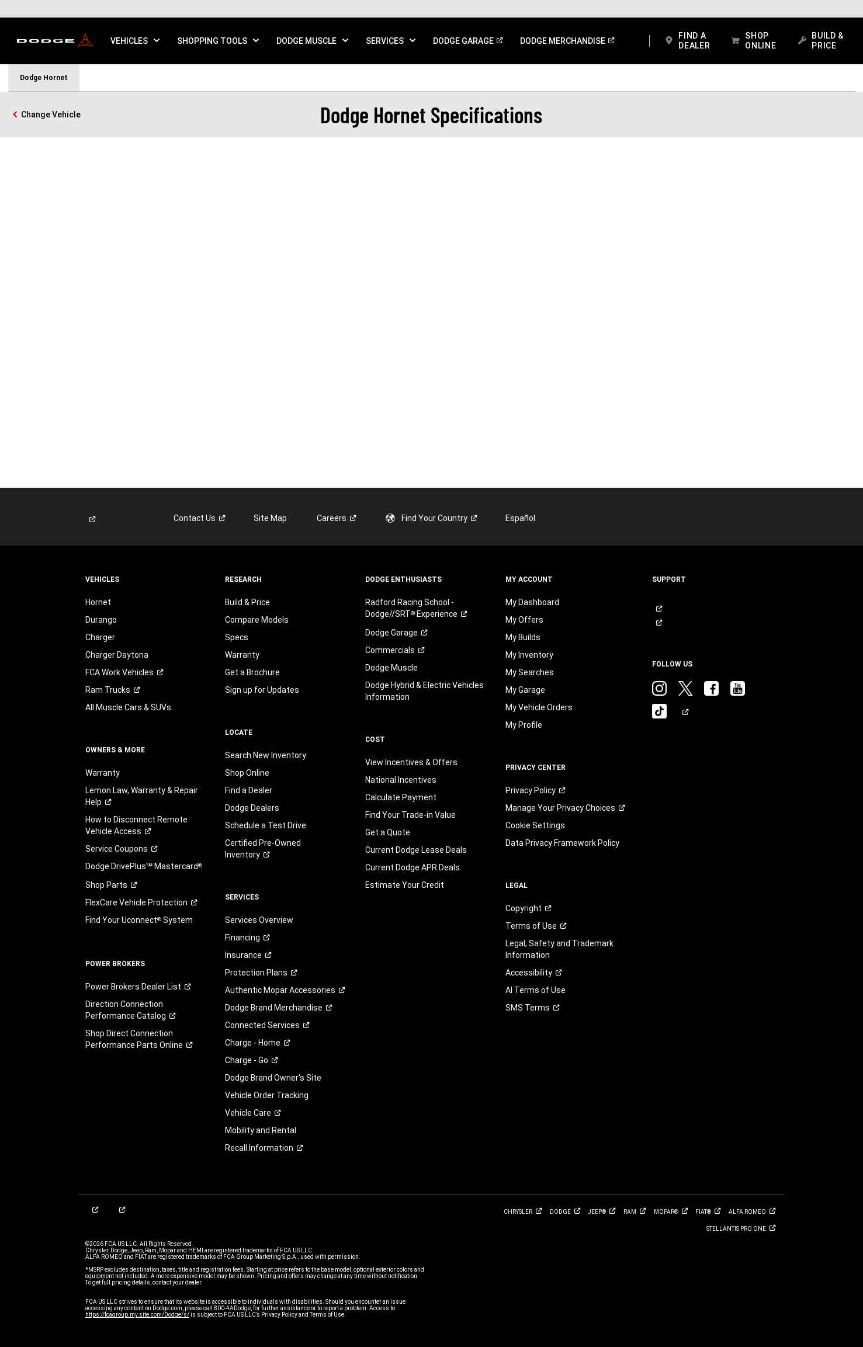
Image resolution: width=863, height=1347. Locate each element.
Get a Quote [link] (387, 832)
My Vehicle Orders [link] (539, 707)
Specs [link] (236, 637)
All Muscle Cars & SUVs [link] (128, 707)
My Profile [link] (523, 725)
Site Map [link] (270, 518)
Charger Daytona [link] (116, 654)
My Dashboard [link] (532, 602)
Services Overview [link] (259, 920)
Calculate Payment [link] (400, 797)
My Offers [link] (524, 619)
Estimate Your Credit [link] (404, 885)
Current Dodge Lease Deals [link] (416, 850)
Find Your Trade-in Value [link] (410, 815)
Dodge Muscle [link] (391, 667)
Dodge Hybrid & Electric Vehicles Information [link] (424, 691)
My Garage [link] (525, 690)
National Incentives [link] (400, 779)
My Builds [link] (522, 637)
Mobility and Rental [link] (260, 1130)
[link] (55, 41)
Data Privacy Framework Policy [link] (562, 843)
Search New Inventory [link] (265, 755)
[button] (135, 41)
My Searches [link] (529, 672)
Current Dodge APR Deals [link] (412, 867)
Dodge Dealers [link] (252, 808)
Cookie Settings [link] (535, 825)
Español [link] (520, 518)
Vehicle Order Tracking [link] (267, 1095)
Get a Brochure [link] (252, 672)
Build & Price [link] (247, 602)
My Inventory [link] (529, 654)
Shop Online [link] (247, 772)
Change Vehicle (51, 114)
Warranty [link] (102, 772)
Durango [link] (101, 619)
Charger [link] (100, 637)
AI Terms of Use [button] (535, 990)
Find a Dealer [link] (248, 790)
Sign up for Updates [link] (262, 690)
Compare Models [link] (257, 619)
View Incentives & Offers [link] (411, 762)
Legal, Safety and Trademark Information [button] (559, 949)
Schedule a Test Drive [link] (265, 825)
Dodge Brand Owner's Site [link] (273, 1077)
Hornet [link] (98, 602)
